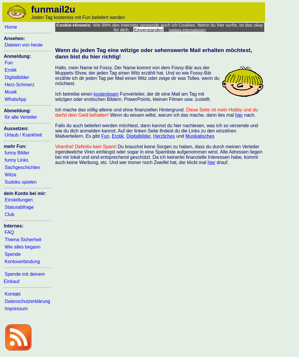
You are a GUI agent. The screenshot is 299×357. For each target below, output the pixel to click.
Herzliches (164, 136)
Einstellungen (19, 199)
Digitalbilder (17, 77)
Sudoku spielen (20, 182)
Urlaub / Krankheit (23, 134)
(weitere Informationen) (187, 30)
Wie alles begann (23, 246)
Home (11, 27)
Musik (11, 91)
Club (9, 214)
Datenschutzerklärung (27, 301)
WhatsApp (15, 99)
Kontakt (12, 294)
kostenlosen (106, 94)
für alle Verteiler (21, 117)
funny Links (16, 160)
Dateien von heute (24, 44)
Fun (9, 62)
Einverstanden (148, 29)
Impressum (16, 308)
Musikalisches (200, 136)
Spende (13, 254)
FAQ (9, 232)
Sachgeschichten (22, 167)
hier (239, 115)
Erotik (11, 70)
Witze (10, 174)
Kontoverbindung (22, 261)
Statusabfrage (19, 207)
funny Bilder (17, 152)
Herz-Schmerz (19, 84)
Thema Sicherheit (23, 239)
